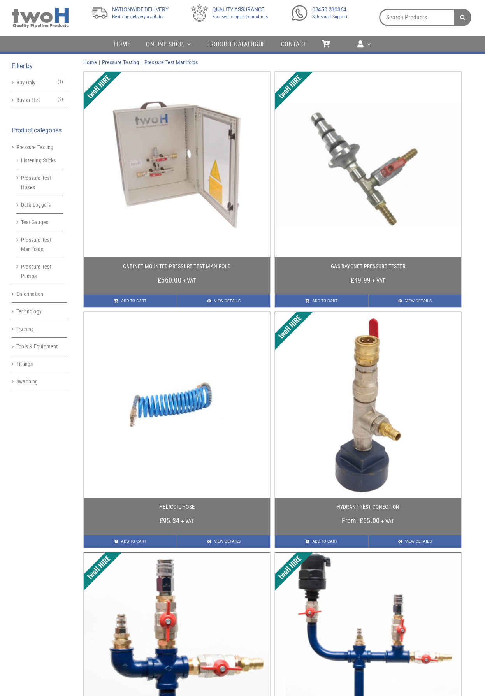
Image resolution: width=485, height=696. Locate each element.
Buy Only (26, 82)
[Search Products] (416, 17)
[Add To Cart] (130, 301)
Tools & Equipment (37, 346)
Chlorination (30, 294)
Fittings (24, 364)
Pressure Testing (34, 147)
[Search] (462, 17)
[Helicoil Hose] (177, 317)
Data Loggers (36, 205)
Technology (29, 311)
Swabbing (27, 381)
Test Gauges (34, 222)
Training (25, 329)
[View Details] (223, 301)
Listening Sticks (38, 160)
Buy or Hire (28, 100)
